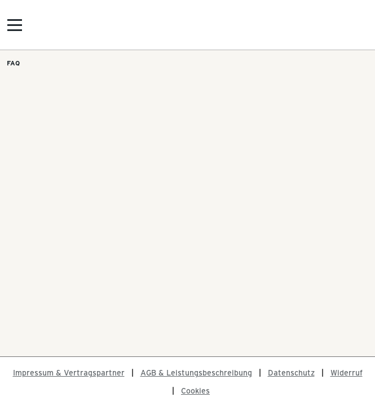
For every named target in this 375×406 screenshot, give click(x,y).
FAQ (13, 62)
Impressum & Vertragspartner (69, 372)
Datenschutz (291, 372)
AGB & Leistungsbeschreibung (196, 372)
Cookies (195, 390)
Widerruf (346, 372)
